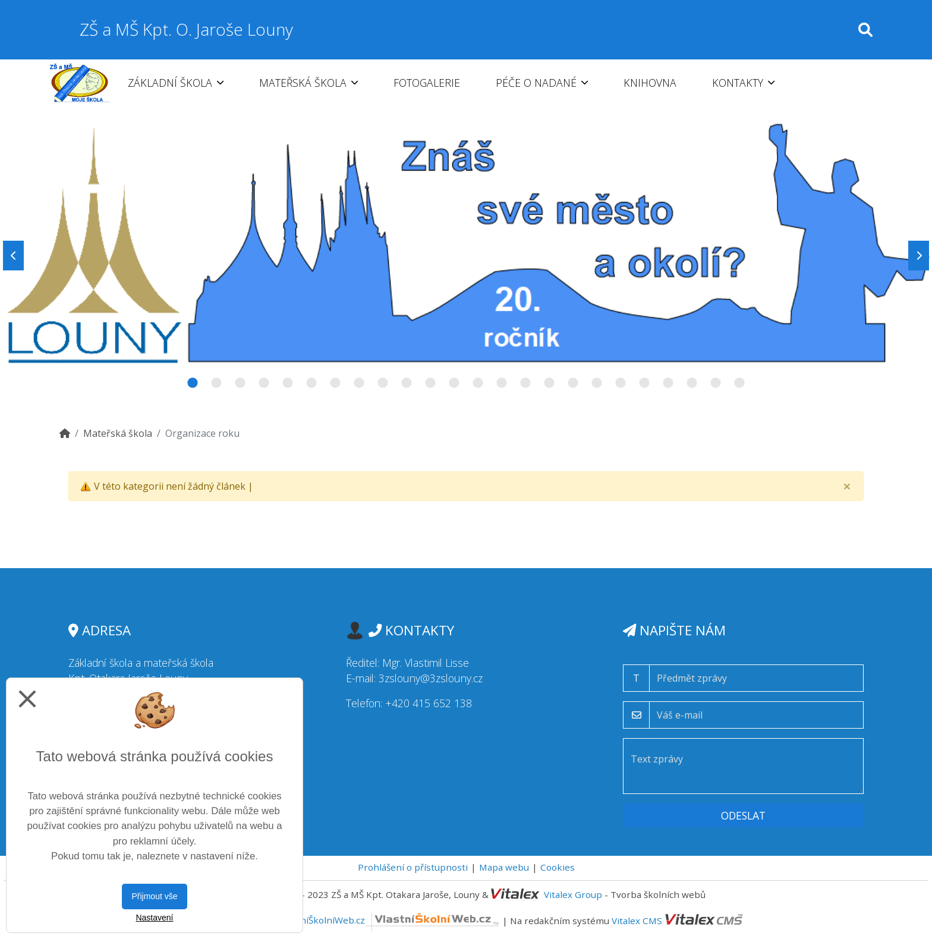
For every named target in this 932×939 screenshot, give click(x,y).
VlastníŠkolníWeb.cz (389, 920)
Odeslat (743, 815)
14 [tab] (502, 383)
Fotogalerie (426, 82)
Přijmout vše (154, 896)
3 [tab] (240, 383)
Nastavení (154, 917)
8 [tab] (359, 383)
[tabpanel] (466, 255)
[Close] (847, 486)
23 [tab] (716, 383)
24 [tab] (739, 383)
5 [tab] (288, 383)
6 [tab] (311, 383)
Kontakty (743, 82)
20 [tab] (644, 383)
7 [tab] (335, 383)
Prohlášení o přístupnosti (413, 867)
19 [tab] (620, 383)
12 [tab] (454, 383)
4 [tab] (264, 383)
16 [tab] (549, 383)
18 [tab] (597, 383)
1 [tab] (193, 383)
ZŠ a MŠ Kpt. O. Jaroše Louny (186, 29)
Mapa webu (504, 867)
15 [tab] (525, 383)
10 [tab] (407, 383)
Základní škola (175, 82)
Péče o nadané (542, 82)
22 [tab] (692, 383)
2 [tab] (216, 383)
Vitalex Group (573, 894)
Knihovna (650, 82)
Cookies (557, 867)
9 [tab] (383, 383)
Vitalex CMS (637, 920)
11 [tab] (430, 383)
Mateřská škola (308, 82)
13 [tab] (478, 383)
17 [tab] (573, 383)
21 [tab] (668, 383)
